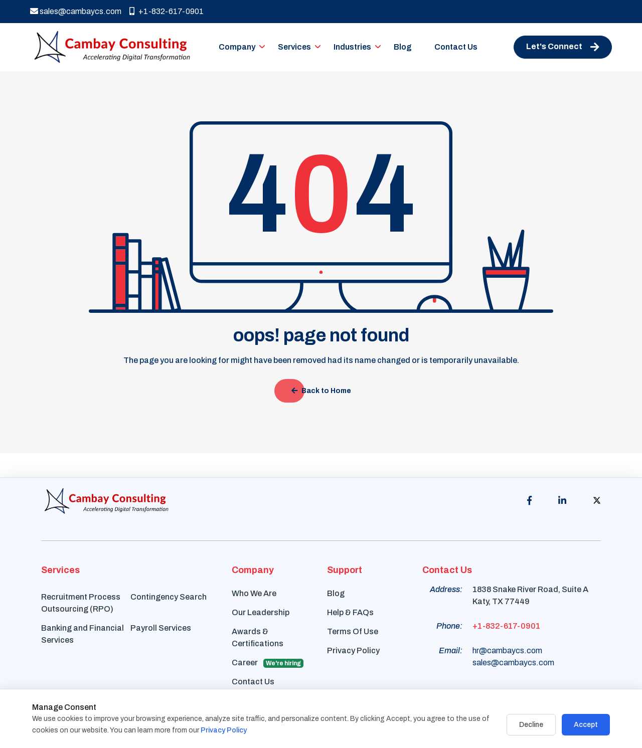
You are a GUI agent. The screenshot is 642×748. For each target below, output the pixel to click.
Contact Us (455, 47)
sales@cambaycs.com (75, 11)
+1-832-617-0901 (166, 11)
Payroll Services (160, 628)
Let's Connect (562, 47)
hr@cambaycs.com (507, 650)
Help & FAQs (350, 612)
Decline (531, 724)
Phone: (449, 626)
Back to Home (321, 391)
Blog (403, 47)
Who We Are (254, 593)
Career (267, 663)
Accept (586, 724)
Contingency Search (168, 597)
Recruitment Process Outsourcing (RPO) (80, 603)
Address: (446, 589)
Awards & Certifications (257, 637)
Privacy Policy (353, 650)
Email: (450, 650)
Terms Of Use (352, 631)
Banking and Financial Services (82, 634)
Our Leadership (260, 612)
